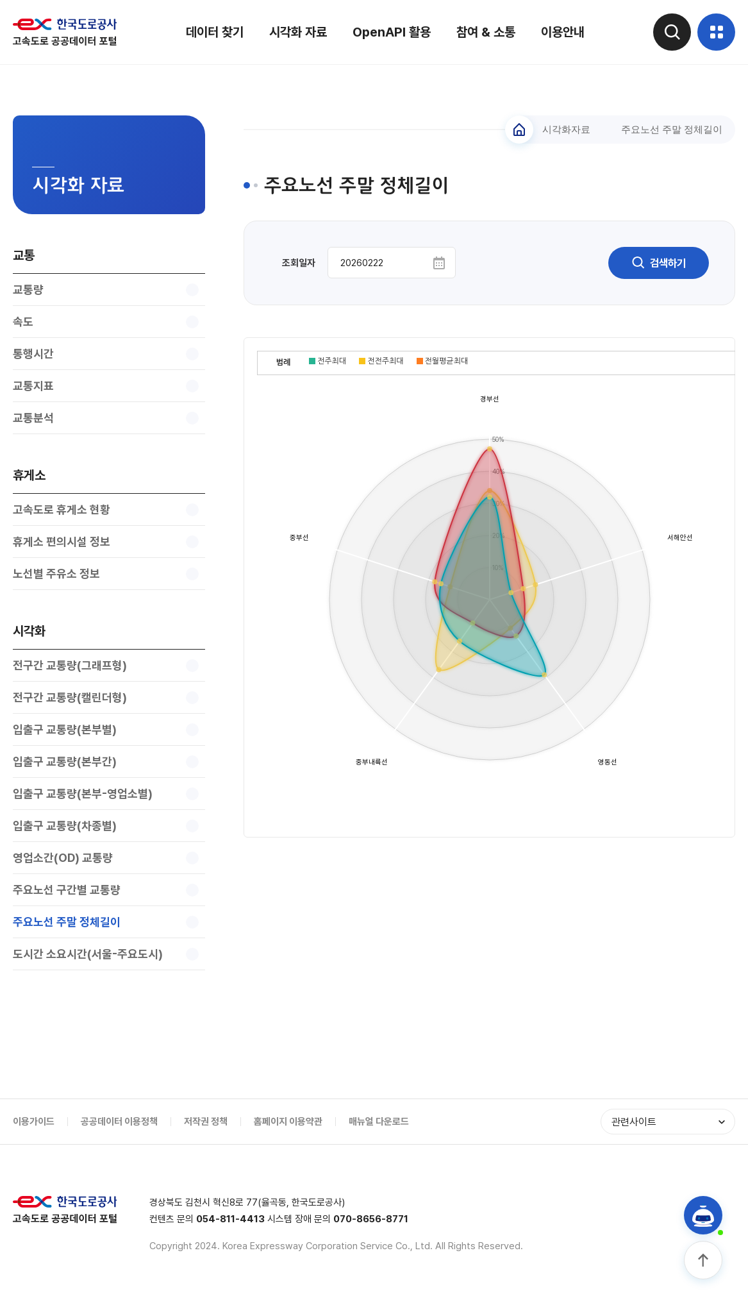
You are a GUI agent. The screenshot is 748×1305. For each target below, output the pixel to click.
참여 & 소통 (485, 32)
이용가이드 (33, 1121)
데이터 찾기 (214, 32)
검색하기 (657, 263)
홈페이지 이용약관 (288, 1121)
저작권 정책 (206, 1121)
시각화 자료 (297, 32)
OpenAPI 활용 (391, 32)
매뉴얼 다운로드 (379, 1121)
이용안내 (562, 32)
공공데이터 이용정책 (119, 1121)
